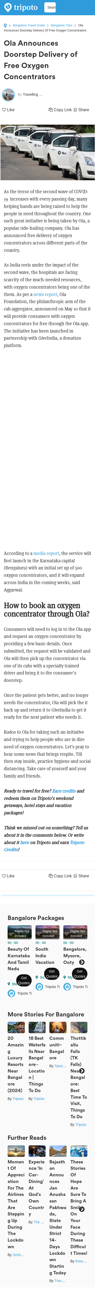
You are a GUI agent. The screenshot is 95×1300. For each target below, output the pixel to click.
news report (45, 294)
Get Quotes (24, 980)
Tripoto (18, 1099)
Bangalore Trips (61, 25)
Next (82, 962)
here (25, 842)
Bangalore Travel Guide (29, 25)
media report (46, 553)
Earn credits (63, 791)
